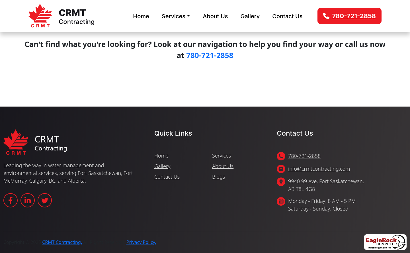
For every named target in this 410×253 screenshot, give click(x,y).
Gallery (250, 16)
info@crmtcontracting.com (319, 168)
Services (173, 16)
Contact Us (287, 16)
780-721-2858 (354, 16)
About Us (215, 16)
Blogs (218, 176)
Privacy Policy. (141, 242)
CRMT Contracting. (62, 242)
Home (141, 16)
